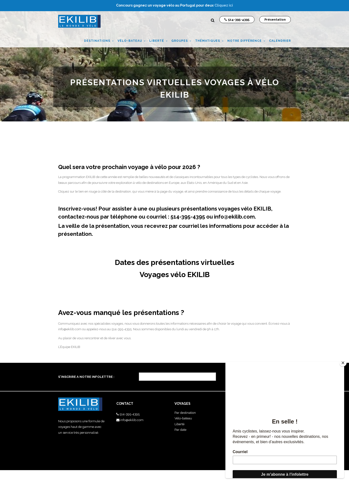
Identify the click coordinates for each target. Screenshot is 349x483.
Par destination (185, 413)
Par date (180, 430)
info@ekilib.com (234, 216)
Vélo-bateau (183, 418)
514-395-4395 (129, 414)
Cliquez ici (223, 5)
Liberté (179, 424)
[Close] (343, 362)
